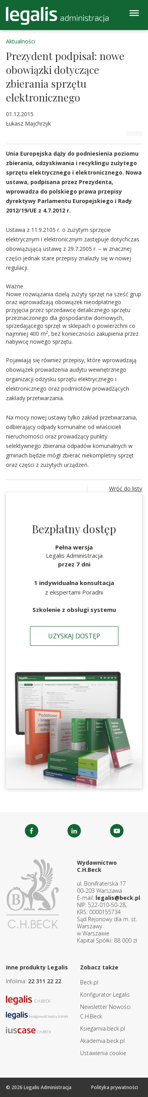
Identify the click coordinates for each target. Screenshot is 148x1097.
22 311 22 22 (44, 981)
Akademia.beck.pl (102, 1040)
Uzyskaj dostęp (74, 636)
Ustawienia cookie (103, 1053)
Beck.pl (89, 982)
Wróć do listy (125, 488)
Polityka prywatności (114, 1087)
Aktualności (20, 41)
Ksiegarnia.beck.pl (102, 1028)
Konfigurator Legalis (105, 994)
